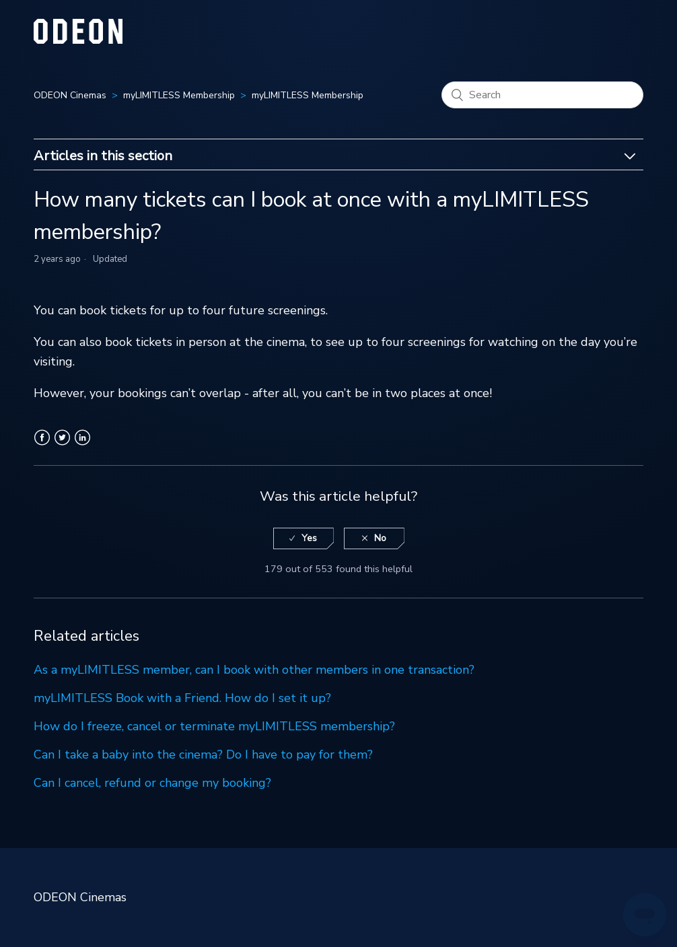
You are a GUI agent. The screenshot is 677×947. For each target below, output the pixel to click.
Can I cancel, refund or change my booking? (152, 783)
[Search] (542, 94)
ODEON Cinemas (70, 95)
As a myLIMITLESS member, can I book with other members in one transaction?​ (254, 670)
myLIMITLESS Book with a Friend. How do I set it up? (182, 698)
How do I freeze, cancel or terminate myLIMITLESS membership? (214, 726)
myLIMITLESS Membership (179, 95)
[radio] (303, 539)
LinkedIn (82, 445)
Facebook (42, 445)
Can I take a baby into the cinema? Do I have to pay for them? (203, 754)
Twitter (62, 445)
